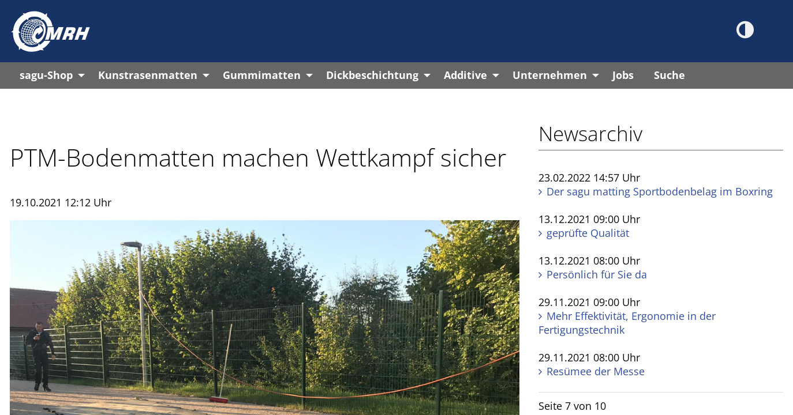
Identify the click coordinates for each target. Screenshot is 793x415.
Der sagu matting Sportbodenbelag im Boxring (660, 191)
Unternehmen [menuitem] (550, 75)
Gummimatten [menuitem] (262, 75)
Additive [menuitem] (465, 75)
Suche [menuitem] (669, 75)
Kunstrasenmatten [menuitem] (147, 75)
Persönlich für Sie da (597, 274)
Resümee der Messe (596, 371)
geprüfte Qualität (588, 233)
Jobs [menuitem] (623, 75)
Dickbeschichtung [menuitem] (372, 75)
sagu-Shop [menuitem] (46, 75)
